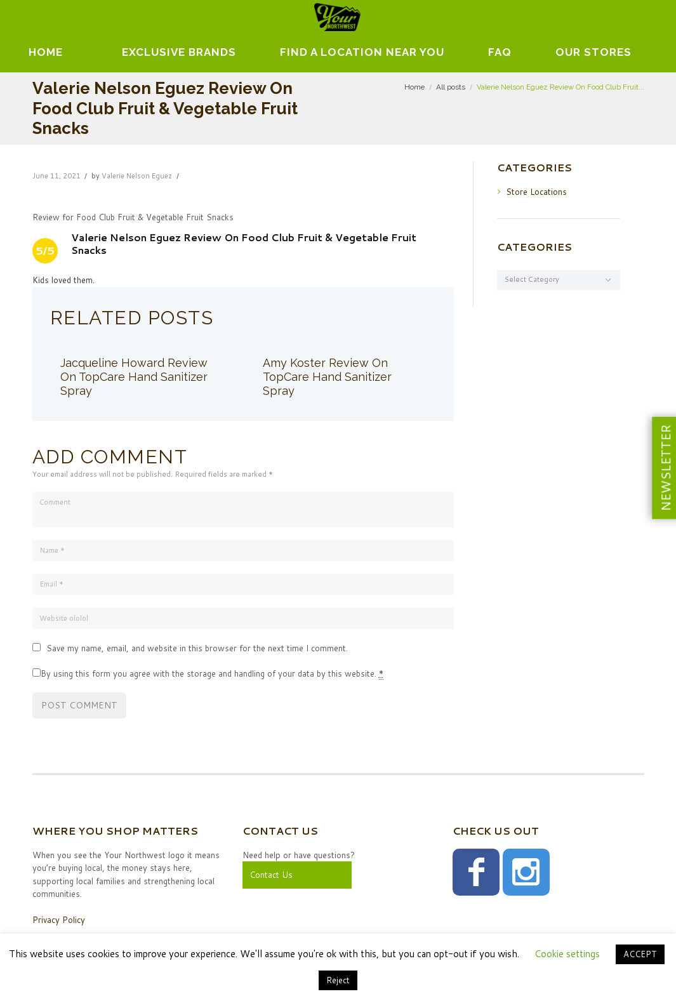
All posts (450, 87)
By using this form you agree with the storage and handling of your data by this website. (212, 674)
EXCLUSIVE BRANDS (179, 52)
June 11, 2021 (56, 176)
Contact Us (271, 874)
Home (46, 52)
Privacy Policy (58, 919)
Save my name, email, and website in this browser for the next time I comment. (197, 648)
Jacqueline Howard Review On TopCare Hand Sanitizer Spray (134, 376)
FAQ (500, 52)
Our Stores (593, 52)
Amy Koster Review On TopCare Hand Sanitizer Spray (327, 376)
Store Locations (536, 191)
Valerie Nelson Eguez (137, 176)
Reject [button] (338, 980)
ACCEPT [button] (640, 954)
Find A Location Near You (362, 52)
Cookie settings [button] (567, 953)
